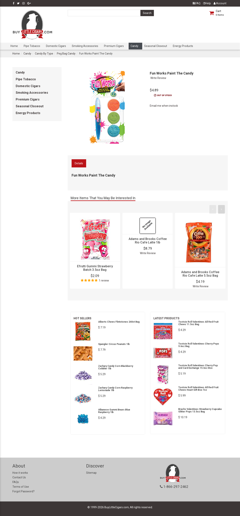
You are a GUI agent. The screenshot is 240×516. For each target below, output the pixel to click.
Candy (134, 46)
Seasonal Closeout (155, 46)
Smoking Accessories (85, 46)
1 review (104, 280)
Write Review (158, 78)
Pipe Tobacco (32, 46)
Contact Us (19, 477)
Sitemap (91, 472)
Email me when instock (164, 105)
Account (220, 3)
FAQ (196, 3)
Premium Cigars (114, 46)
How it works (20, 472)
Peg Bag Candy (66, 53)
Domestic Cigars (56, 46)
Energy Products (183, 46)
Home (14, 46)
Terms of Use (20, 486)
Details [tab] (79, 163)
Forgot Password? (23, 491)
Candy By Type (44, 53)
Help (207, 3)
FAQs (15, 482)
